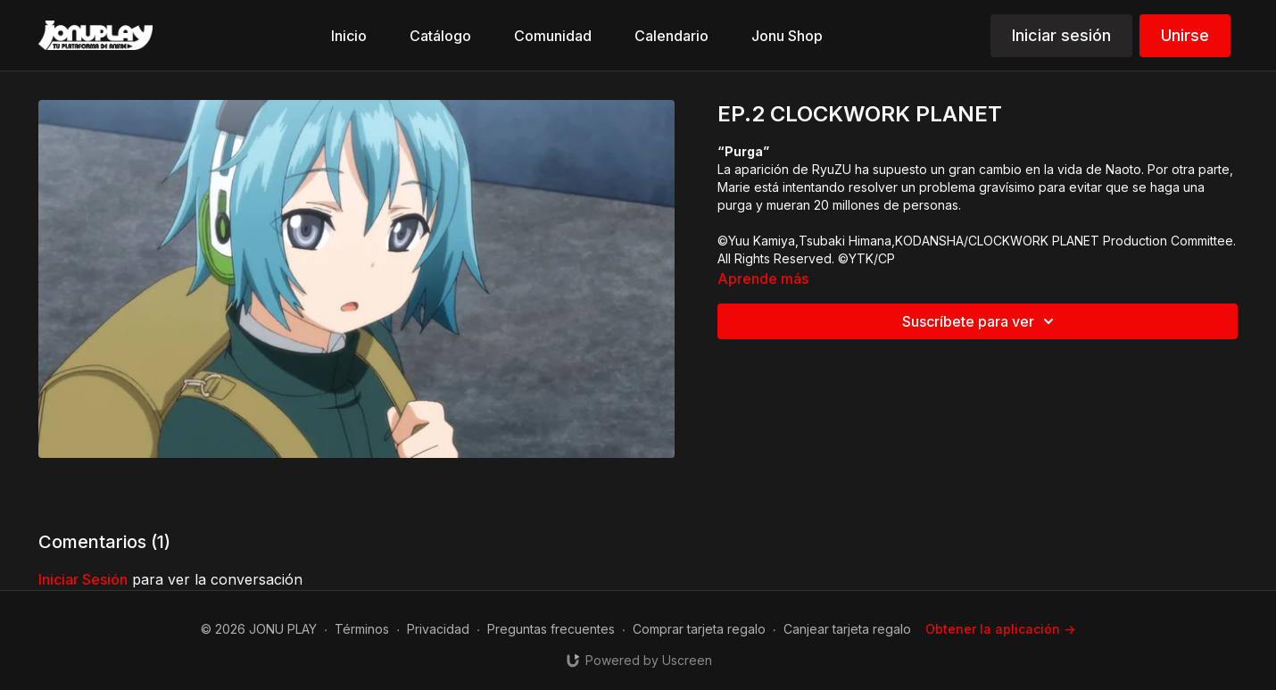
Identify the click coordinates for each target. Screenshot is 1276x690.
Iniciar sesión (1061, 35)
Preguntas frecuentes (551, 628)
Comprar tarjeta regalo (699, 628)
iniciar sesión (83, 579)
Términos (362, 628)
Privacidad (438, 628)
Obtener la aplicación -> (1000, 628)
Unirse (1185, 35)
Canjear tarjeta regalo (847, 628)
